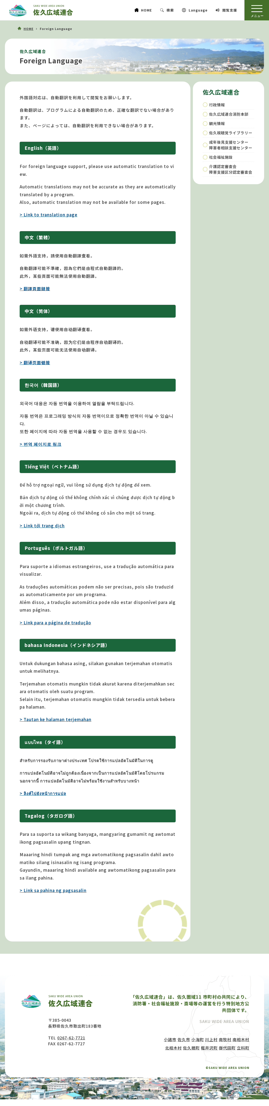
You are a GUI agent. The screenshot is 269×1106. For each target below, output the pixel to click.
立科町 (243, 1048)
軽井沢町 (209, 1048)
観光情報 (217, 123)
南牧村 (225, 1039)
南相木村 (241, 1039)
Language (198, 10)
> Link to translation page (48, 215)
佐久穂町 (191, 1048)
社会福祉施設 (221, 157)
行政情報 (217, 104)
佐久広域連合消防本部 (228, 114)
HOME (146, 10)
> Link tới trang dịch (42, 526)
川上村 (211, 1039)
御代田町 (227, 1048)
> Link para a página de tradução (55, 623)
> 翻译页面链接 (35, 362)
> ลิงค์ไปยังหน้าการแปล (43, 793)
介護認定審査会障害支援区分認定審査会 (230, 169)
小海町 (197, 1039)
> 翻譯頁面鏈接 (35, 289)
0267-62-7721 (71, 1038)
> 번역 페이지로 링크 (40, 444)
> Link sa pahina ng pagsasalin (53, 890)
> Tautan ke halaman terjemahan (55, 719)
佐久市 (184, 1039)
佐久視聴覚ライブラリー (230, 132)
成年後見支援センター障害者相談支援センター (230, 144)
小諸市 (170, 1039)
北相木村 (173, 1048)
